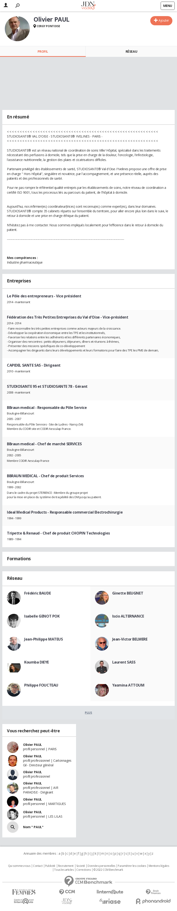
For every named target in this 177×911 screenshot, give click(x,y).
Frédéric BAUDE (37, 593)
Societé (80, 866)
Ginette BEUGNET (127, 593)
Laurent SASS (124, 662)
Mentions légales (159, 866)
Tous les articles (64, 869)
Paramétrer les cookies (132, 866)
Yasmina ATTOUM (128, 685)
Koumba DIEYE (36, 662)
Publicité (50, 866)
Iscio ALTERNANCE (128, 616)
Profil (43, 51)
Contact (37, 866)
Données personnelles (101, 866)
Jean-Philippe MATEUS (43, 639)
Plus (88, 712)
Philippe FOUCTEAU (41, 685)
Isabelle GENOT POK (41, 616)
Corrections (83, 869)
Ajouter (164, 20)
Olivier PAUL (32, 744)
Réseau (131, 51)
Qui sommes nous (19, 866)
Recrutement (66, 866)
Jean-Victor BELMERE (130, 639)
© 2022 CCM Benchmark (108, 869)
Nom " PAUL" (33, 827)
